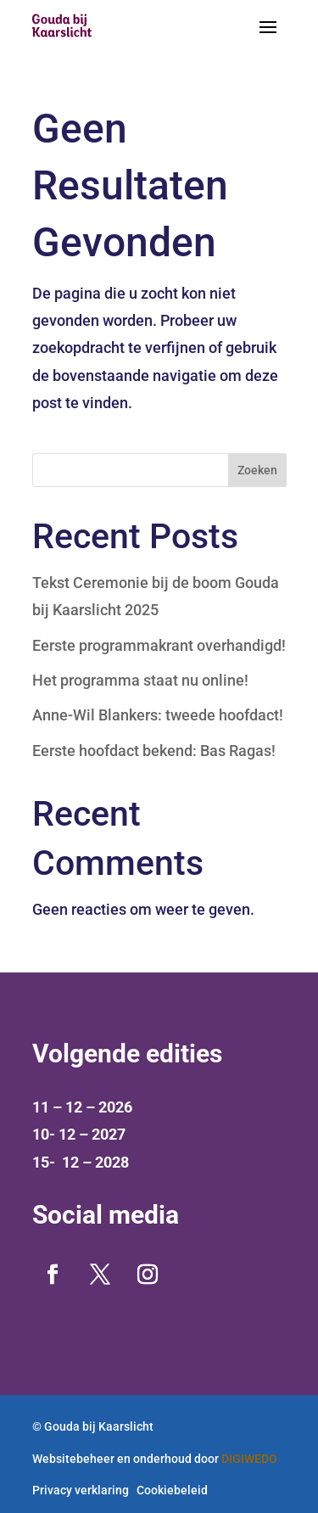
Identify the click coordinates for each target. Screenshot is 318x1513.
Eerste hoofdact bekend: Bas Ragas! (154, 750)
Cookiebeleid (172, 1490)
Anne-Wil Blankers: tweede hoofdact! (157, 715)
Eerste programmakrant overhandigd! (159, 645)
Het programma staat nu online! (140, 680)
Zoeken (257, 470)
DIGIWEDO (249, 1458)
